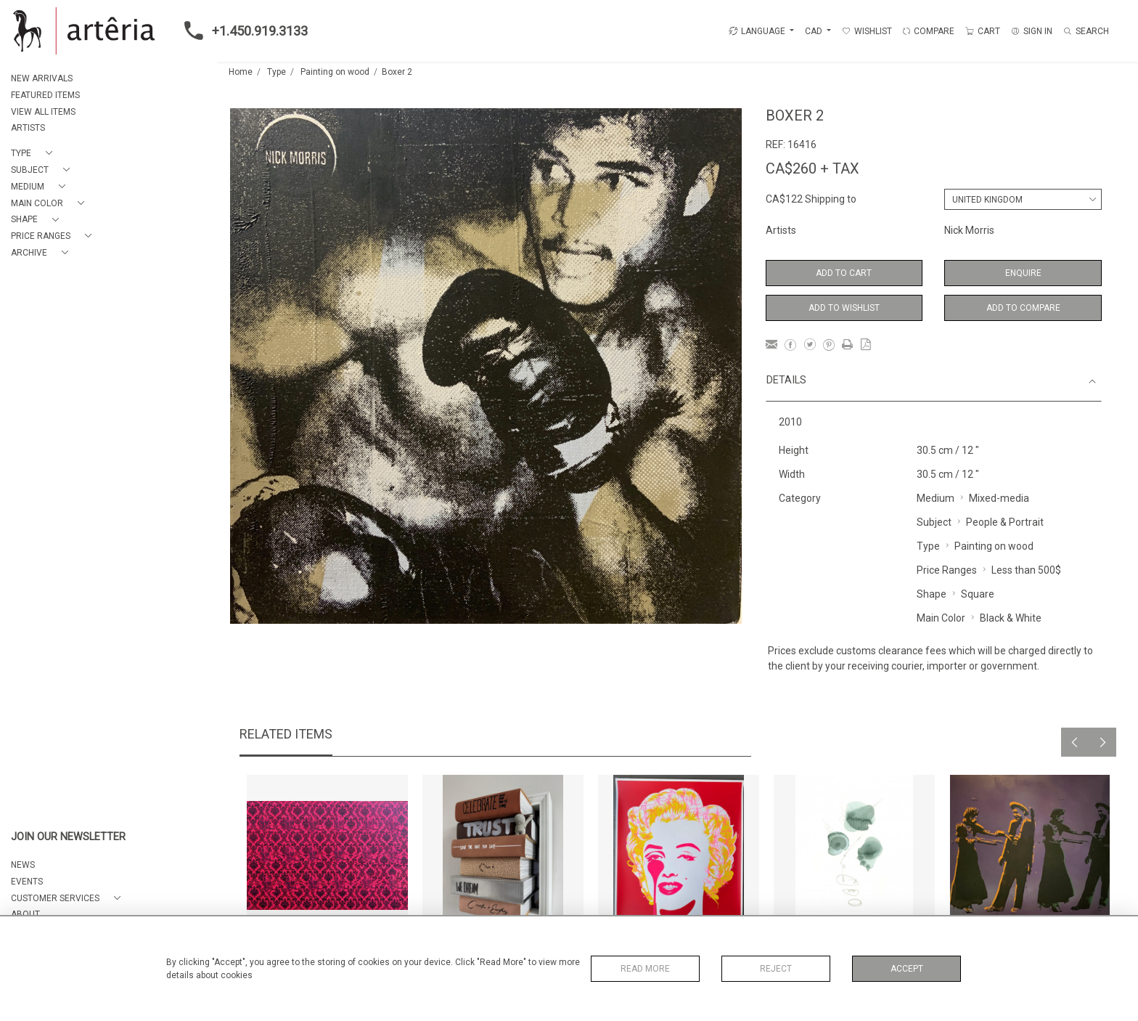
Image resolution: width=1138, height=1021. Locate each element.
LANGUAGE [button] (756, 31)
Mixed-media (999, 498)
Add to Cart (844, 273)
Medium (935, 498)
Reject (776, 969)
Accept (907, 969)
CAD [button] (814, 31)
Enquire (1023, 273)
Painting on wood (334, 72)
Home (241, 72)
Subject (934, 522)
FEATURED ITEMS (45, 95)
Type (276, 72)
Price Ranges (947, 570)
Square (977, 594)
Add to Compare (1023, 308)
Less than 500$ (1026, 570)
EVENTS (27, 881)
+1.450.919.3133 (242, 30)
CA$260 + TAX (812, 168)
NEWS (23, 865)
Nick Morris (969, 230)
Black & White (1010, 618)
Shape (931, 594)
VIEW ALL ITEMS (43, 112)
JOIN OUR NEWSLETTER (68, 837)
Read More (645, 969)
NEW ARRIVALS (42, 78)
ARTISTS (28, 128)
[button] (34, 153)
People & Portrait (1005, 522)
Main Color (941, 618)
